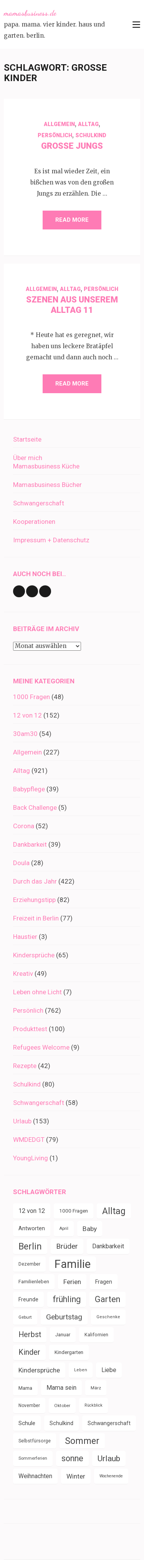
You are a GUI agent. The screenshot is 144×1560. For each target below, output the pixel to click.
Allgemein (59, 124)
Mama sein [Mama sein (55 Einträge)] (61, 1387)
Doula (21, 863)
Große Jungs (72, 146)
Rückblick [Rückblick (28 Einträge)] (93, 1405)
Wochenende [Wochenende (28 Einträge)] (111, 1476)
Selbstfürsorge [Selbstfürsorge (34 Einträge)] (34, 1441)
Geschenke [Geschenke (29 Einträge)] (108, 1316)
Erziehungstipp (34, 900)
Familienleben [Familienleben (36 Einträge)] (33, 1281)
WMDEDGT (29, 1139)
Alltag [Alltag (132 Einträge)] (114, 1211)
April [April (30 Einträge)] (63, 1228)
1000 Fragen (31, 697)
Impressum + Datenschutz (51, 540)
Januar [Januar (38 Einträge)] (62, 1334)
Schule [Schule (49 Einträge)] (26, 1423)
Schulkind (90, 135)
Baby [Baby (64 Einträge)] (90, 1229)
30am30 (25, 734)
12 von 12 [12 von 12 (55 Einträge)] (31, 1210)
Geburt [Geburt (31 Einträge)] (25, 1317)
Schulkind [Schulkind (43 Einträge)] (61, 1423)
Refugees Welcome (41, 1047)
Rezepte (24, 1066)
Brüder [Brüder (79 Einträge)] (67, 1246)
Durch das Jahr (35, 881)
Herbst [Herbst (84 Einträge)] (29, 1334)
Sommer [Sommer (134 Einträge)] (82, 1440)
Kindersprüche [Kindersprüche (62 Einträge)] (39, 1370)
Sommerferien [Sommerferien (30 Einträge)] (32, 1458)
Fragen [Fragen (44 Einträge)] (103, 1282)
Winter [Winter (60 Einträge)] (75, 1476)
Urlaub (22, 1121)
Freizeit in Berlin (36, 918)
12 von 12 (27, 715)
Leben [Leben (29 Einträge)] (80, 1369)
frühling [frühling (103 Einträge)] (67, 1299)
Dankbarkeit (30, 844)
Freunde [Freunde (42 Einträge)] (28, 1299)
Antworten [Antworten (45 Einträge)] (31, 1228)
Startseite (27, 439)
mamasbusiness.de (30, 13)
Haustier (25, 936)
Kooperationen (34, 521)
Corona (23, 826)
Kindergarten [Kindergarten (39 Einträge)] (69, 1352)
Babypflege (29, 789)
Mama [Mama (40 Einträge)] (25, 1388)
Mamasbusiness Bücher (47, 484)
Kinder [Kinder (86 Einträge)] (29, 1352)
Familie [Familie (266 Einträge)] (73, 1264)
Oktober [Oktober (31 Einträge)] (62, 1405)
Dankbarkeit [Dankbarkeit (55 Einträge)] (108, 1246)
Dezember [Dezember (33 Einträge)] (29, 1264)
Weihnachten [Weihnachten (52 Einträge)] (35, 1476)
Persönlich (55, 135)
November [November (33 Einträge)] (29, 1405)
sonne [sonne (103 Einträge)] (72, 1458)
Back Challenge (35, 807)
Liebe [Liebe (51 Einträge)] (108, 1370)
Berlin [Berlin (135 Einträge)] (30, 1246)
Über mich (27, 458)
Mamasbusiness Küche (46, 466)
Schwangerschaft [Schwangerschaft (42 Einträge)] (109, 1423)
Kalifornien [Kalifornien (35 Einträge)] (96, 1334)
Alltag (88, 124)
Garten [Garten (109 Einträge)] (107, 1299)
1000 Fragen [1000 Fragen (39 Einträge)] (73, 1211)
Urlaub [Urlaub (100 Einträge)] (109, 1458)
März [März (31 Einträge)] (96, 1388)
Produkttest (30, 1029)
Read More (72, 219)
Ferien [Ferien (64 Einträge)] (72, 1282)
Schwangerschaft (38, 503)
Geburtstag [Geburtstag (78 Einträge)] (64, 1316)
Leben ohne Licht (37, 992)
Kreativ (23, 973)
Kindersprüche (34, 955)
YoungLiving (30, 1158)
